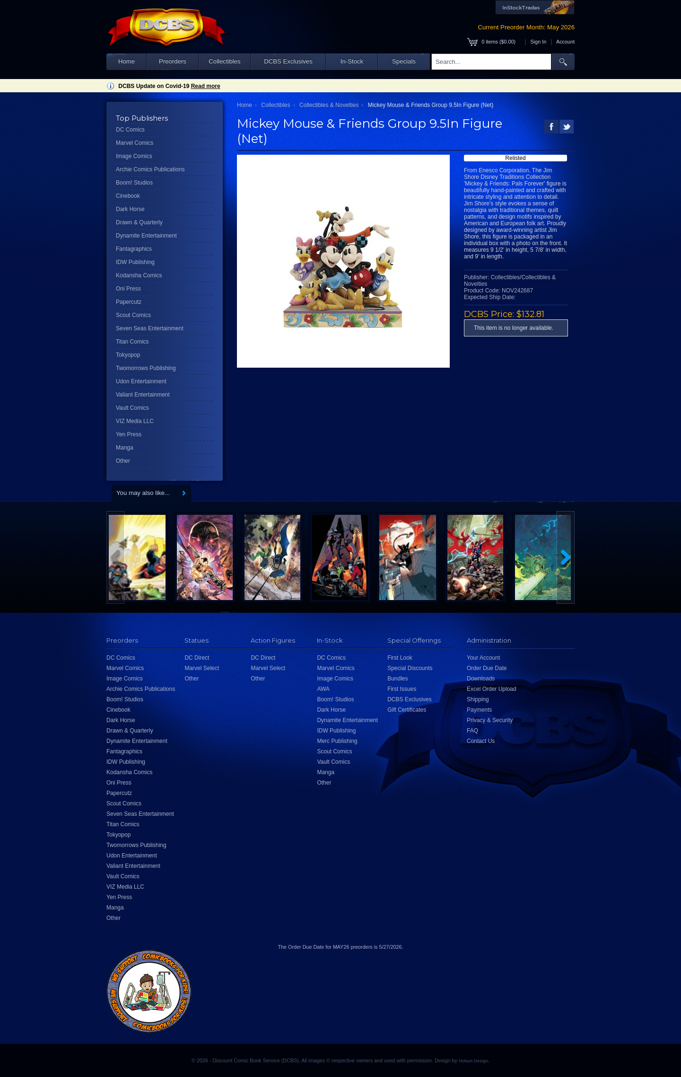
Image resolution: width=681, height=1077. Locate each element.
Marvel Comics (134, 143)
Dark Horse (130, 209)
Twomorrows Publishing (146, 368)
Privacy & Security (490, 720)
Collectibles (224, 61)
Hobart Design (473, 1060)
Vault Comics (132, 408)
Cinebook (128, 196)
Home (126, 61)
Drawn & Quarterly (139, 222)
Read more (205, 86)
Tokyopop (128, 355)
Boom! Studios (134, 182)
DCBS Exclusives (288, 61)
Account (565, 41)
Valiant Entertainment (143, 394)
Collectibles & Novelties (328, 105)
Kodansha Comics (139, 275)
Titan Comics (132, 341)
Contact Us (481, 741)
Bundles (397, 678)
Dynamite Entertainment (146, 235)
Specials (404, 61)
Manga (124, 447)
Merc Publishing (337, 741)
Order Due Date (487, 668)
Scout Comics (133, 315)
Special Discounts (409, 668)
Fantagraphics (134, 249)
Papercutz (128, 302)
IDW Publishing (135, 262)
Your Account (483, 657)
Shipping (478, 699)
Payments (479, 709)
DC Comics (130, 129)
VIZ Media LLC (135, 421)
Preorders (172, 61)
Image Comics (134, 156)
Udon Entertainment (141, 381)
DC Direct (196, 657)
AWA (323, 689)
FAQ (472, 730)
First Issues (401, 689)
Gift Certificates (406, 709)
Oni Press (128, 288)
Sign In (539, 41)
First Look (399, 657)
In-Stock (351, 61)
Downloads (481, 678)
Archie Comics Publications (150, 169)
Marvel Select (201, 668)
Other (123, 461)
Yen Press (128, 434)
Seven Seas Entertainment (149, 328)
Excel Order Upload (491, 689)
